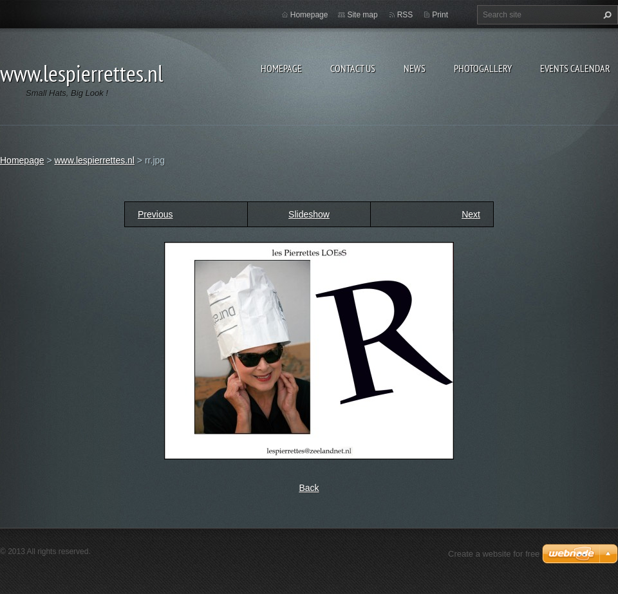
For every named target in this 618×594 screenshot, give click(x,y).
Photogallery (483, 68)
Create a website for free (493, 554)
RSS (405, 14)
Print (440, 14)
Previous (155, 214)
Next (471, 214)
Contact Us (352, 68)
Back (309, 488)
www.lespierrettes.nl (94, 160)
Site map (362, 14)
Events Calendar (575, 68)
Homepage (281, 68)
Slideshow (309, 214)
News (415, 68)
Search (605, 14)
